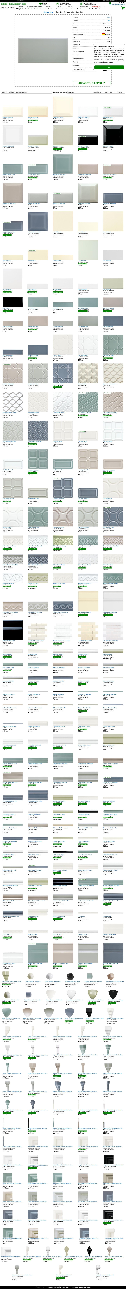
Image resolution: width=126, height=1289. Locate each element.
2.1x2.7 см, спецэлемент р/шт (64, 1277)
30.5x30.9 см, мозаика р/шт (38, 643)
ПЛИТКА (21, 7)
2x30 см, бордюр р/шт (113, 844)
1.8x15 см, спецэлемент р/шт (113, 1112)
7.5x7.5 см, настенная (63, 148)
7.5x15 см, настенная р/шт (38, 120)
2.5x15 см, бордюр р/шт (13, 657)
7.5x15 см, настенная (38, 148)
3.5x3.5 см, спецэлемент (11, 984)
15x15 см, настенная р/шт (113, 234)
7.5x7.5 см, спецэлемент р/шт (63, 1149)
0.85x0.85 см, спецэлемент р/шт (32, 984)
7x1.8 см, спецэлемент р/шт (63, 1039)
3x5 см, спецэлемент (115, 1021)
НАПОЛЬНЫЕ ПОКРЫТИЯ (34, 7)
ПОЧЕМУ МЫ (21, 1)
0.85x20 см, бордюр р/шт (113, 683)
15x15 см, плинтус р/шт (38, 966)
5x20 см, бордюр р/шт (63, 729)
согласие (112, 59)
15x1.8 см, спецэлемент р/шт (63, 1112)
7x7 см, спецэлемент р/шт (88, 1149)
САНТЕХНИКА (84, 7)
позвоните (70, 1287)
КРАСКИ (70, 7)
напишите (83, 1287)
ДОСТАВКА (85, 1)
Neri (109, 20)
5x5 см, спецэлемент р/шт (113, 1149)
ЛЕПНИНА (48, 7)
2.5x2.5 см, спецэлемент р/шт (54, 1002)
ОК (109, 67)
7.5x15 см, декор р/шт (88, 444)
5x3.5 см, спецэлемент (73, 1259)
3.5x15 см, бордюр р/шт (38, 729)
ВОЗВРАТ (106, 1)
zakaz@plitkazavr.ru (118, 4)
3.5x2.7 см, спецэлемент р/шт (88, 1057)
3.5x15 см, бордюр (63, 803)
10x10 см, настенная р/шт (63, 234)
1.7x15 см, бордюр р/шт (88, 844)
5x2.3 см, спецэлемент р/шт (13, 1112)
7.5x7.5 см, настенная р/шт (63, 120)
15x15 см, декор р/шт (88, 386)
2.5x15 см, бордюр (113, 657)
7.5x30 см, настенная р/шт (63, 263)
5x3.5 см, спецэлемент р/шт (88, 1039)
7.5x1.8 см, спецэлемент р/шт (38, 1039)
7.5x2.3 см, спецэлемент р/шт (13, 1076)
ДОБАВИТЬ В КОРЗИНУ (91, 83)
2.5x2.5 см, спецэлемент (95, 1002)
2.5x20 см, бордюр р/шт (113, 803)
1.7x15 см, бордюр (63, 844)
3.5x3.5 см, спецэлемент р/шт (95, 1021)
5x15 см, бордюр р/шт (63, 873)
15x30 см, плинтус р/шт (113, 937)
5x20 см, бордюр (38, 888)
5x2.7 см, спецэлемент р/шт (113, 1057)
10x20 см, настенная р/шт (13, 120)
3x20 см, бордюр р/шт (38, 657)
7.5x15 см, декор (63, 548)
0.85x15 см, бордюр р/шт (88, 683)
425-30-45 (119, 3)
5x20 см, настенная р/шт (13, 263)
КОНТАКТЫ (43, 1)
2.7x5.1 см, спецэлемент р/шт (105, 1277)
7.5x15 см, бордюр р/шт (88, 729)
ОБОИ (59, 7)
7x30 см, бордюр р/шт (113, 729)
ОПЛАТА (64, 1)
